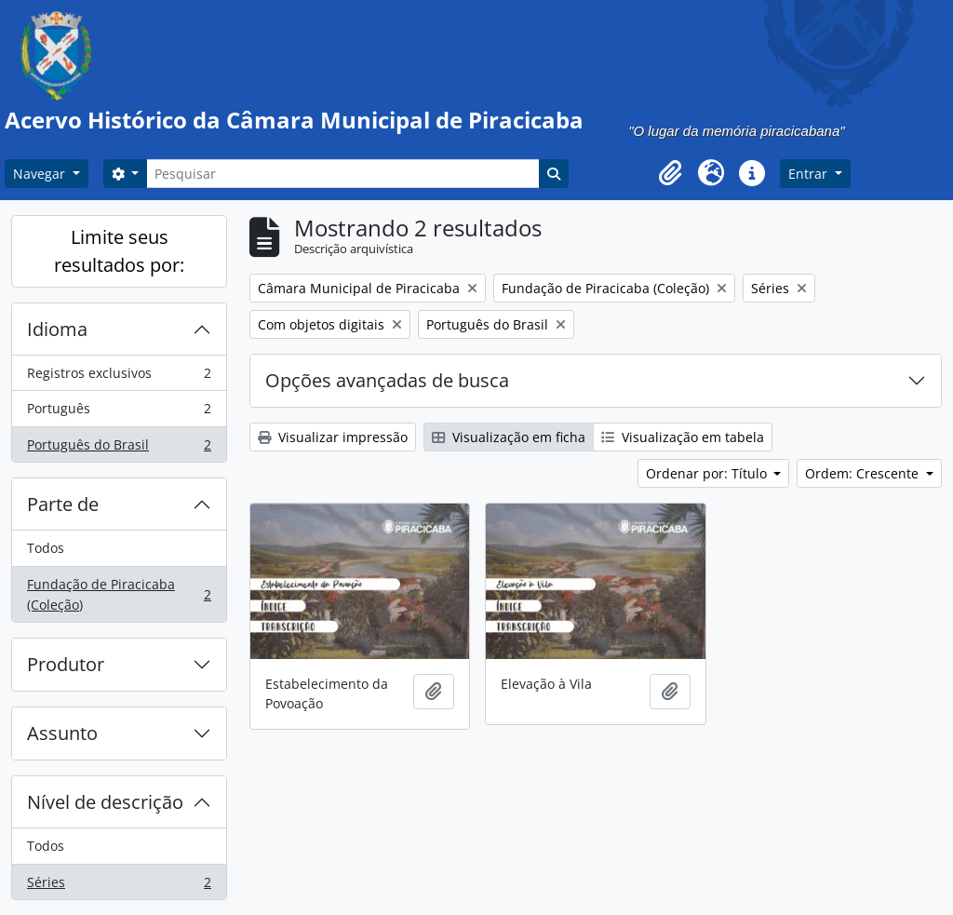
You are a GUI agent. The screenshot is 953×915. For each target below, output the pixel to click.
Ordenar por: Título (708, 473)
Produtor (65, 664)
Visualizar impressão (333, 437)
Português (118, 412)
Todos (45, 548)
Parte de (63, 504)
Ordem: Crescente (863, 473)
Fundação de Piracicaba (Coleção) (118, 594)
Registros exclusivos (118, 377)
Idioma (57, 329)
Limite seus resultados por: (119, 250)
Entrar (809, 173)
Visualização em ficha (508, 437)
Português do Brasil (118, 449)
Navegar (41, 173)
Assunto (62, 733)
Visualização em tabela (682, 437)
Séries (118, 886)
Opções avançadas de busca (387, 380)
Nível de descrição (105, 801)
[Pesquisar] (342, 173)
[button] (670, 173)
